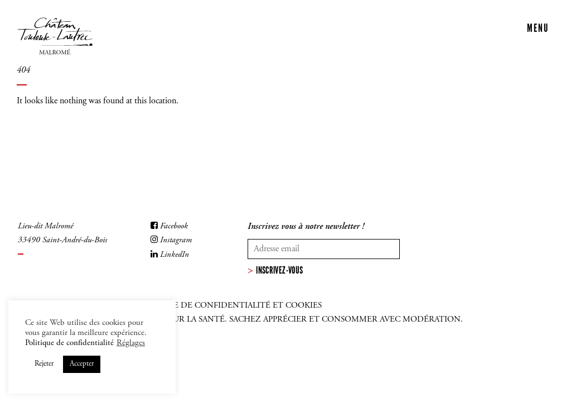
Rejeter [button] (44, 364)
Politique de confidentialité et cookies (228, 306)
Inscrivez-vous (279, 270)
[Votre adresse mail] (324, 249)
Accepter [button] (82, 364)
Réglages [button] (131, 343)
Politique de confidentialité (69, 343)
